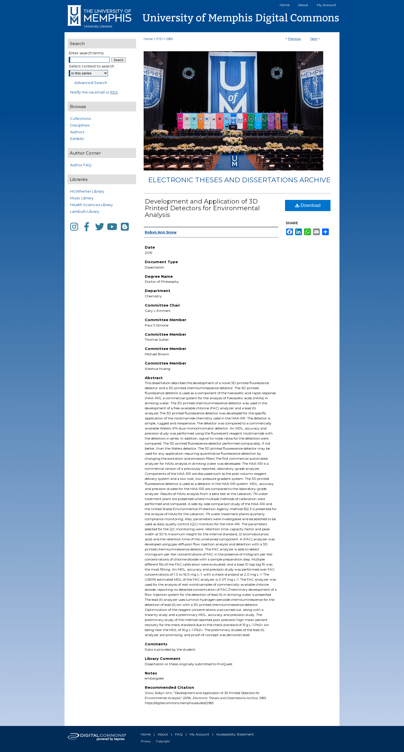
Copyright (163, 741)
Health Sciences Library (91, 204)
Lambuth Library (84, 211)
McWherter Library (87, 191)
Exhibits (77, 138)
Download (308, 205)
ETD (159, 39)
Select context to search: (92, 66)
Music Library (81, 198)
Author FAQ (80, 165)
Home (148, 39)
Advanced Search (90, 82)
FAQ (179, 734)
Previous (294, 39)
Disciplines (79, 125)
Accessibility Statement (235, 734)
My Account (199, 734)
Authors (77, 132)
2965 (169, 39)
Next (313, 39)
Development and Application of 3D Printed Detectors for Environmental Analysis (202, 208)
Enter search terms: (86, 53)
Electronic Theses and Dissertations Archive (239, 180)
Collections (80, 118)
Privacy (146, 741)
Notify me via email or (94, 92)
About (163, 734)
